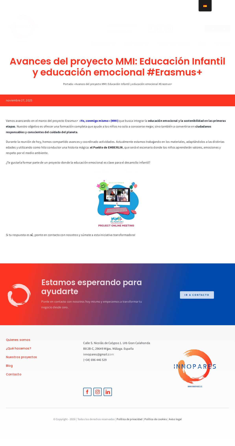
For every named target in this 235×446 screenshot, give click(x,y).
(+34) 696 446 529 (117, 31)
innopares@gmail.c (96, 354)
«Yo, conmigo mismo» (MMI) (98, 121)
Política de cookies (155, 419)
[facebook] (148, 28)
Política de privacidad (129, 419)
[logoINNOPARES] (26, 7)
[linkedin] (166, 28)
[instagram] (157, 28)
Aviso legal (175, 419)
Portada (68, 84)
